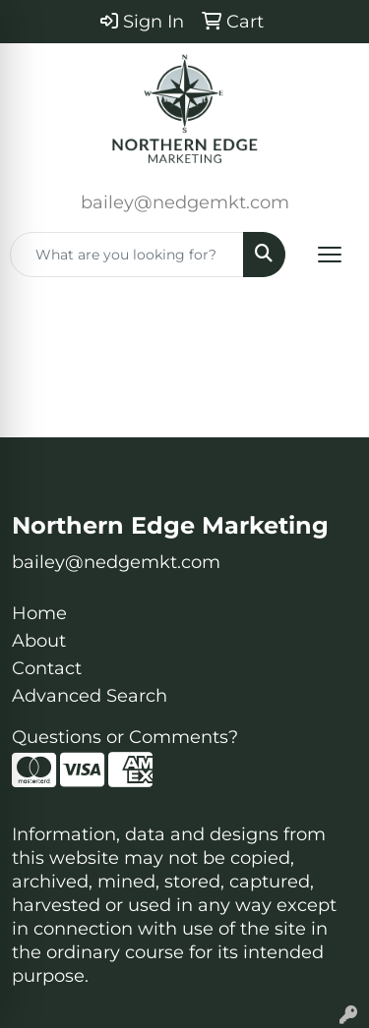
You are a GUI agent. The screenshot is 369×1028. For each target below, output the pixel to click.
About (39, 641)
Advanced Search (89, 696)
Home (39, 613)
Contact (47, 668)
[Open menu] (329, 254)
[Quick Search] (127, 254)
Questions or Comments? (125, 737)
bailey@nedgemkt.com (185, 202)
